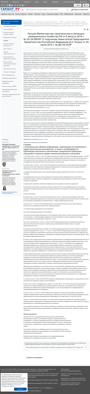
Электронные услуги (9, 69)
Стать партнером (69, 2)
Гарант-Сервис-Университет (34, 390)
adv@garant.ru (65, 380)
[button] (79, 9)
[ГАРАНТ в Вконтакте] (7, 5)
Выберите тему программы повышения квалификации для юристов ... (9, 192)
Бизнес (30, 14)
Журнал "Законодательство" (9, 53)
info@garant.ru (48, 388)
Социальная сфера (52, 14)
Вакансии (16, 2)
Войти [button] (78, 5)
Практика (37, 14)
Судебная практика (7, 14)
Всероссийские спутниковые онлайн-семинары (9, 64)
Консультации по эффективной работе (9, 58)
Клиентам (83, 2)
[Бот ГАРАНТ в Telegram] (17, 5)
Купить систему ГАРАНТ (9, 86)
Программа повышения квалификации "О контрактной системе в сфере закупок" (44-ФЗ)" (10, 147)
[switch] (23, 9)
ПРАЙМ (5, 41)
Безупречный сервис (9, 26)
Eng (86, 5)
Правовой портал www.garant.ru (8, 45)
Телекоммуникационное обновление (9, 90)
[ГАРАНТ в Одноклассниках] (20, 5)
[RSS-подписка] (25, 5)
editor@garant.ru (65, 375)
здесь (67, 48)
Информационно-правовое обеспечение (10, 22)
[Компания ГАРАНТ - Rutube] (23, 5)
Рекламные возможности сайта (77, 380)
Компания (4, 2)
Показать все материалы (33, 358)
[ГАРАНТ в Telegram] (15, 5)
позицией (47, 107)
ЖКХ (61, 14)
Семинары (55, 2)
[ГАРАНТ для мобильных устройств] (4, 5)
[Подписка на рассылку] (2, 5)
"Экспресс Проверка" (9, 72)
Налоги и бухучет (21, 14)
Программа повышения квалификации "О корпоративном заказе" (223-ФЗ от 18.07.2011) (11, 173)
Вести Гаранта (7, 49)
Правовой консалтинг (10, 37)
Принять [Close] (20, 389)
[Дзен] (9, 5)
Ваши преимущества (8, 75)
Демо (45, 2)
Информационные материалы (7, 82)
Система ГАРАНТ (8, 29)
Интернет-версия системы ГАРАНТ (8, 33)
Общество (86, 14)
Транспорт (78, 14)
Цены (37, 2)
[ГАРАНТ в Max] (12, 5)
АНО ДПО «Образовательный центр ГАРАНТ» (11, 95)
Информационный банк (9, 78)
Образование (68, 14)
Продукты (27, 2)
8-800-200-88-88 (65, 369)
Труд (43, 14)
